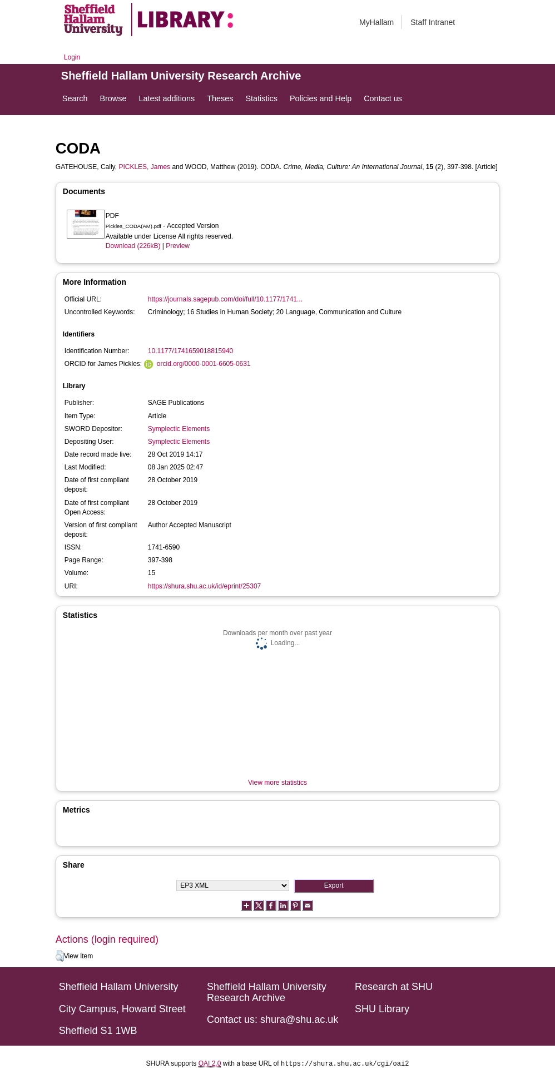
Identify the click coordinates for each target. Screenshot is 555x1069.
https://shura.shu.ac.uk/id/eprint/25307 (204, 586)
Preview (178, 246)
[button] (60, 956)
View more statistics (277, 782)
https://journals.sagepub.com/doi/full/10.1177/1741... (225, 299)
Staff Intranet (432, 22)
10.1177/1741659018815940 (191, 351)
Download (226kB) (133, 246)
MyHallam (376, 22)
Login (72, 57)
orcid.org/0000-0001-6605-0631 (204, 364)
